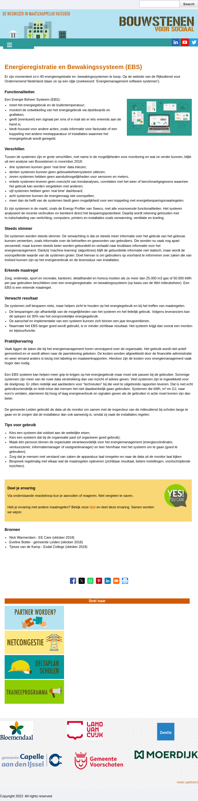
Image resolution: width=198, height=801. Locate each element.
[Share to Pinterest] (99, 581)
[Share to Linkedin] (108, 581)
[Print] (125, 581)
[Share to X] (82, 581)
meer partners (187, 782)
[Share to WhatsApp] (90, 581)
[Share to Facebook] (73, 581)
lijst (93, 507)
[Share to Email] (116, 581)
